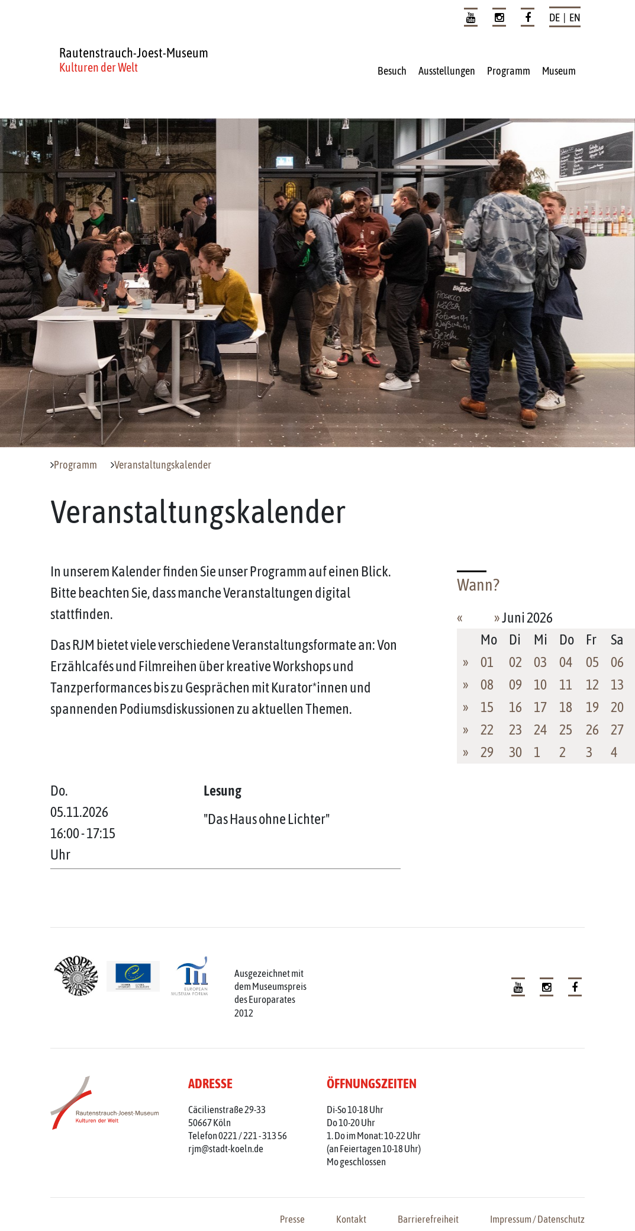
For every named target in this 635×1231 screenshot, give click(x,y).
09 (515, 685)
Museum (559, 71)
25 (565, 730)
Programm (508, 71)
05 (592, 662)
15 (487, 707)
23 (515, 730)
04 (565, 662)
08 (487, 685)
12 (592, 685)
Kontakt (351, 1219)
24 (540, 730)
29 (487, 752)
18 (565, 707)
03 (540, 662)
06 (617, 662)
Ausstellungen (446, 71)
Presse (292, 1219)
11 (565, 685)
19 (592, 707)
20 (617, 707)
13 (617, 685)
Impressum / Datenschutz (537, 1219)
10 (540, 685)
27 (617, 730)
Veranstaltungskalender (162, 465)
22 (487, 730)
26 (592, 730)
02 (515, 662)
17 (540, 707)
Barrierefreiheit (428, 1219)
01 (487, 662)
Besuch (392, 71)
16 (515, 707)
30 (515, 752)
